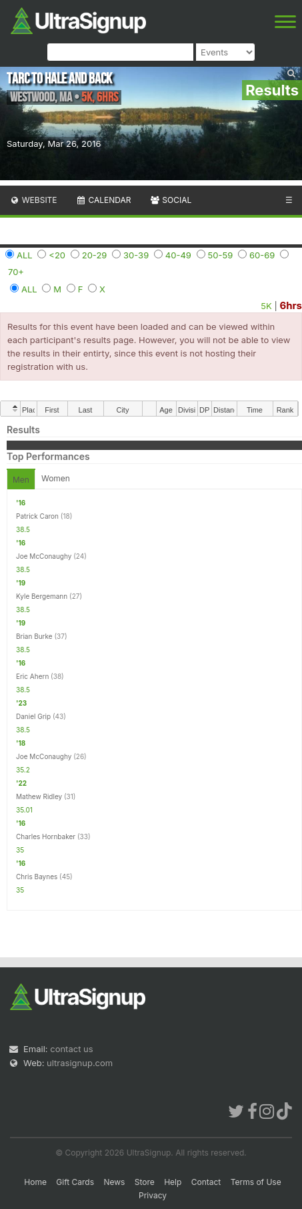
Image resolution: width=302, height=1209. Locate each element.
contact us (71, 1048)
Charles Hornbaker (45, 836)
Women (55, 478)
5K (266, 305)
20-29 (94, 255)
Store (145, 1182)
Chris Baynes (36, 877)
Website (33, 200)
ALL (25, 255)
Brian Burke (34, 636)
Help (172, 1182)
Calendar (103, 200)
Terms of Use (256, 1182)
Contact (206, 1182)
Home (35, 1182)
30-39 (136, 255)
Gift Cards (75, 1182)
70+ (16, 271)
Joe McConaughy (43, 556)
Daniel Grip (33, 716)
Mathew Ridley (39, 796)
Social (170, 200)
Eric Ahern (32, 676)
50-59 (220, 255)
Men (21, 480)
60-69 (262, 255)
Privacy (153, 1195)
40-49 (178, 255)
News (114, 1182)
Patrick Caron (37, 516)
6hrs (290, 305)
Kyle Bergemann (41, 596)
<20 (57, 255)
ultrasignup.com (80, 1062)
